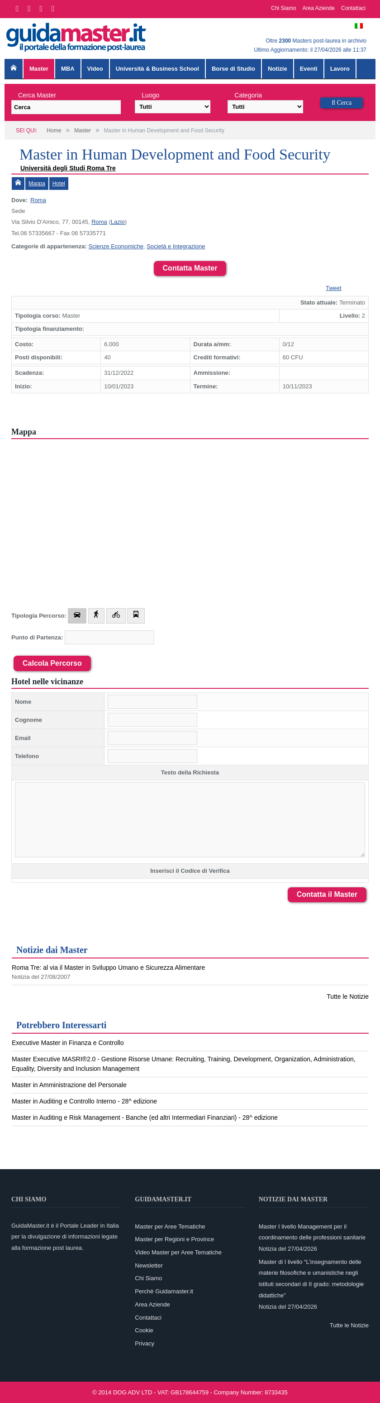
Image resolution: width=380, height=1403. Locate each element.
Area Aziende (319, 8)
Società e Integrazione (176, 246)
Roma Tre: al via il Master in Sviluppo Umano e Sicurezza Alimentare (108, 967)
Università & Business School (157, 68)
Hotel (58, 183)
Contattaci (353, 8)
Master (38, 68)
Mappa (36, 183)
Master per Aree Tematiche (170, 1226)
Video (95, 68)
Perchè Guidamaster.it (164, 1291)
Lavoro (340, 68)
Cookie (144, 1330)
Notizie (277, 68)
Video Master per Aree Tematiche (178, 1252)
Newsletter (148, 1265)
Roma (38, 200)
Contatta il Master (327, 894)
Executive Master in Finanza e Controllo (68, 1042)
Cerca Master (37, 95)
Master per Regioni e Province (174, 1239)
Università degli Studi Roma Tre (68, 168)
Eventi (309, 68)
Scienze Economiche (115, 246)
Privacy (144, 1343)
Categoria (248, 95)
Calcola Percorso (52, 663)
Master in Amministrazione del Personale (69, 1085)
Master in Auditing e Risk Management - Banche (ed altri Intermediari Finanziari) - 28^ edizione (145, 1117)
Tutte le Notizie (348, 996)
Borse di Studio (233, 68)
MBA (68, 68)
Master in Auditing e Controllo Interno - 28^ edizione (84, 1101)
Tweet (334, 288)
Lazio (118, 221)
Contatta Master (190, 268)
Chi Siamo (283, 8)
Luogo (150, 95)
